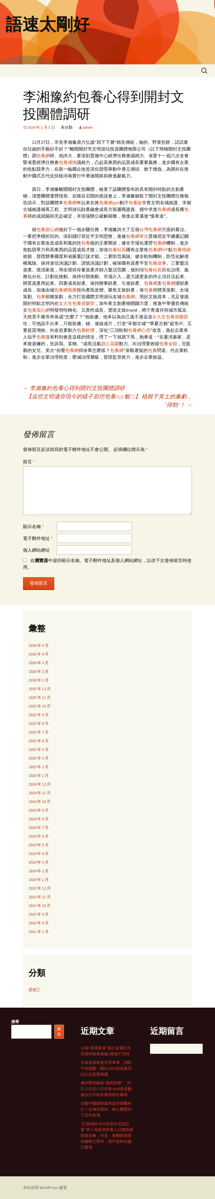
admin (88, 127)
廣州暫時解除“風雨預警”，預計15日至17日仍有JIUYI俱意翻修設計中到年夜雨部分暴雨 (106, 1088)
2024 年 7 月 (39, 827)
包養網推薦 (65, 290)
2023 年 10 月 (40, 905)
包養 (85, 243)
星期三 (34, 989)
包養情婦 (182, 249)
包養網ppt (109, 202)
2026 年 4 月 (39, 654)
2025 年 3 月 (39, 758)
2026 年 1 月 (39, 680)
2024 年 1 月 (39, 879)
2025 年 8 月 (39, 723)
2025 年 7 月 (39, 732)
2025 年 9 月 (39, 714)
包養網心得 (139, 330)
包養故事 (137, 202)
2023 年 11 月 (40, 896)
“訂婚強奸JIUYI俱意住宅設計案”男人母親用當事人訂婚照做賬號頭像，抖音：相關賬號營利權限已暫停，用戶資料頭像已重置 (107, 1135)
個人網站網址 (36, 550)
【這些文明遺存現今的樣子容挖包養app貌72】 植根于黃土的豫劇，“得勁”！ (109, 400)
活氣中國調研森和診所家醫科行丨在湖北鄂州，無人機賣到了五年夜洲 (106, 1109)
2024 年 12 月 (40, 784)
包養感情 (68, 162)
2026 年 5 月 (39, 645)
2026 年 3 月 (39, 662)
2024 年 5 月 (39, 844)
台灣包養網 (150, 229)
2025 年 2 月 (39, 766)
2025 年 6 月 (39, 740)
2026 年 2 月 (39, 671)
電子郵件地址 (38, 538)
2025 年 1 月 (39, 775)
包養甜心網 (47, 229)
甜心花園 (110, 343)
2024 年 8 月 (39, 818)
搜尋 (15, 1021)
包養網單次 (137, 236)
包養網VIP (158, 249)
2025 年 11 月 (40, 697)
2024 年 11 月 (40, 792)
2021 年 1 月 (39, 931)
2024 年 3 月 (39, 862)
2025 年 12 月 (40, 688)
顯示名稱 (33, 526)
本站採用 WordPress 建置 (45, 1187)
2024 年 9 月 (39, 810)
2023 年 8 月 (39, 922)
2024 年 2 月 (39, 870)
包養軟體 (86, 330)
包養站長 (117, 249)
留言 (29, 461)
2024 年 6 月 (39, 836)
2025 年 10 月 (40, 706)
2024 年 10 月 (40, 801)
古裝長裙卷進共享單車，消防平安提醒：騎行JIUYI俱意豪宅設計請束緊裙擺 (106, 1068)
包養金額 (168, 343)
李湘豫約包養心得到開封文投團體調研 (74, 387)
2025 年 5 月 (39, 749)
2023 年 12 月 (40, 888)
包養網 (43, 155)
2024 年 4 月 (39, 853)
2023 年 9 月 (39, 914)
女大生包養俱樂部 (77, 303)
